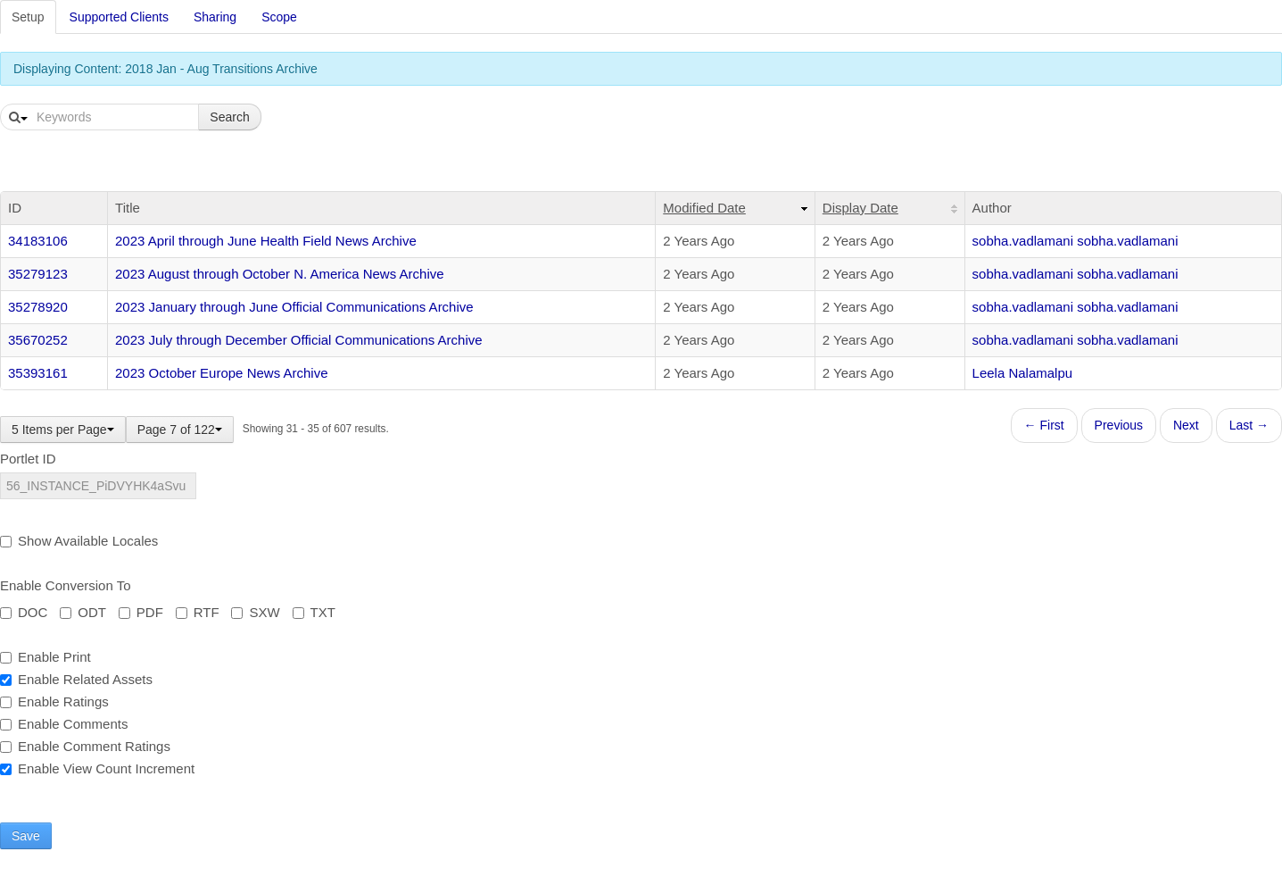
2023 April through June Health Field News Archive (266, 240)
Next (1186, 425)
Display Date (860, 207)
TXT (314, 612)
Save (26, 836)
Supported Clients (119, 17)
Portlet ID (28, 458)
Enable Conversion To (65, 585)
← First (1044, 425)
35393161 (38, 372)
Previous (1119, 425)
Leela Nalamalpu (1022, 372)
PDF (141, 612)
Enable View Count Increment (97, 768)
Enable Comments (64, 723)
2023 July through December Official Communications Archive (299, 339)
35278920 (38, 306)
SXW (255, 612)
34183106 (38, 240)
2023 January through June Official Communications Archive (294, 306)
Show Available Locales (79, 540)
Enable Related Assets (76, 679)
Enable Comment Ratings (85, 746)
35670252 (38, 339)
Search (229, 117)
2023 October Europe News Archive (221, 372)
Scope (279, 17)
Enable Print (45, 656)
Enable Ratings (54, 701)
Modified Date (704, 207)
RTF (197, 612)
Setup (28, 17)
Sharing (215, 17)
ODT (83, 612)
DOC (23, 612)
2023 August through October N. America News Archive (279, 273)
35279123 (38, 273)
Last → (1249, 425)
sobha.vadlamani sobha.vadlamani (1075, 240)
